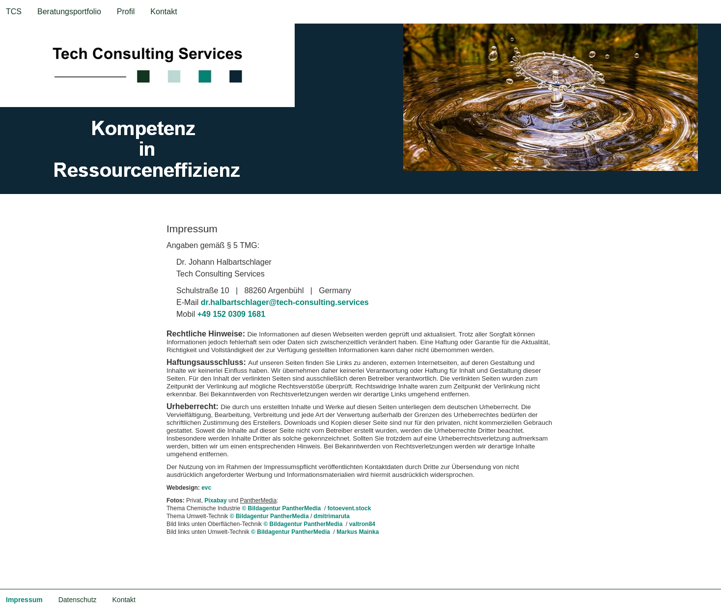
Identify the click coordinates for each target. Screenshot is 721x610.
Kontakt (163, 11)
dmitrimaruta (332, 516)
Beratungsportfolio (69, 11)
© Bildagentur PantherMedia (282, 508)
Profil (126, 11)
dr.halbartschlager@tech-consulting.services (285, 302)
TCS (14, 11)
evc (206, 487)
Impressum (24, 600)
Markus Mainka (357, 531)
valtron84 (362, 524)
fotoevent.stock (349, 508)
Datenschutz (77, 600)
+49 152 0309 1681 (231, 314)
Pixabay (215, 500)
